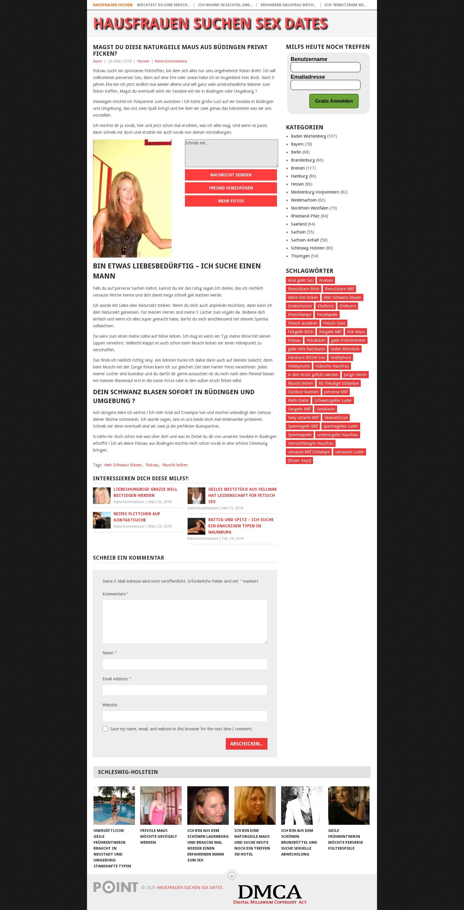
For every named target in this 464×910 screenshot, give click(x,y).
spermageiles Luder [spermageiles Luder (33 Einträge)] (340, 426)
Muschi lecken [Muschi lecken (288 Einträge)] (300, 383)
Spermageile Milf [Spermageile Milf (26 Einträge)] (303, 426)
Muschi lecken (175, 465)
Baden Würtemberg (308, 136)
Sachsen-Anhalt (305, 240)
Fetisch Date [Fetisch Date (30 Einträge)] (334, 323)
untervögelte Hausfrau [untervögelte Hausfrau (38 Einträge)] (337, 434)
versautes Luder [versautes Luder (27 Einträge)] (349, 452)
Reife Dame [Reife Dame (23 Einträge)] (298, 400)
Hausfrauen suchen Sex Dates (210, 23)
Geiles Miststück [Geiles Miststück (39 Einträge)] (345, 349)
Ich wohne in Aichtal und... (225, 5)
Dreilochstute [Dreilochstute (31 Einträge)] (300, 306)
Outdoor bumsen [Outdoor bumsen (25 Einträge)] (303, 391)
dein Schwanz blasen (123, 465)
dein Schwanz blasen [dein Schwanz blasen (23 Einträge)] (342, 297)
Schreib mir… (231, 153)
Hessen (143, 61)
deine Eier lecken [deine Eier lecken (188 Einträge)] (303, 297)
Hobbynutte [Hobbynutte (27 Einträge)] (299, 366)
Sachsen (298, 232)
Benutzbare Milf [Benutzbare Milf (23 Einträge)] (339, 288)
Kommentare (115, 594)
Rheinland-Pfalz (305, 216)
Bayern (297, 144)
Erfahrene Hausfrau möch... (288, 5)
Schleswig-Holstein (308, 248)
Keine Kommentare (171, 61)
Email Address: (116, 679)
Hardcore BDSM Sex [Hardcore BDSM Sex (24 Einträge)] (306, 357)
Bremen (298, 168)
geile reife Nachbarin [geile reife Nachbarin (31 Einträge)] (306, 349)
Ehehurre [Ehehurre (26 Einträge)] (347, 306)
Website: (110, 705)
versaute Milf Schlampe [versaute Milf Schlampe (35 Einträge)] (309, 452)
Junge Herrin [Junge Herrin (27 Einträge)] (355, 374)
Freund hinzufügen (231, 188)
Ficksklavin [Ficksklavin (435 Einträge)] (316, 340)
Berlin (296, 152)
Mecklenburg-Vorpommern (315, 192)
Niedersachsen (304, 200)
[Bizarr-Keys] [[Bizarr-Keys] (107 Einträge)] (299, 460)
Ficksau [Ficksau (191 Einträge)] (294, 340)
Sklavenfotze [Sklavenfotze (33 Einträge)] (336, 417)
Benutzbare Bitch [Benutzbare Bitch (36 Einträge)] (303, 288)
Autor (97, 61)
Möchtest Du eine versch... (163, 5)
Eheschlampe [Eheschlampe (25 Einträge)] (299, 314)
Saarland (299, 224)
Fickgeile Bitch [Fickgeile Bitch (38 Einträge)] (300, 331)
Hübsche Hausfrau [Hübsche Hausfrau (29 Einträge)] (332, 366)
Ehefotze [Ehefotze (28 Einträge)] (326, 306)
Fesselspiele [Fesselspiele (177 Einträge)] (327, 314)
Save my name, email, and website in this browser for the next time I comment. (181, 729)
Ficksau (152, 465)
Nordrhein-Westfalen (309, 208)
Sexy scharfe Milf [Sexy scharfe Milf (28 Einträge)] (303, 417)
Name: (109, 652)
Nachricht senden (231, 175)
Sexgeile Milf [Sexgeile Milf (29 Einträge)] (299, 409)
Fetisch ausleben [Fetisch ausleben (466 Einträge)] (303, 323)
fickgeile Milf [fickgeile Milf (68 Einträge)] (330, 331)
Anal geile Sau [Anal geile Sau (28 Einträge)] (300, 280)
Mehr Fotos (231, 201)
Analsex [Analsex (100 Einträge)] (326, 280)
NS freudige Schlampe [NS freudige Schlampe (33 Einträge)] (339, 383)
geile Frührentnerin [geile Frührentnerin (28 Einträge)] (348, 340)
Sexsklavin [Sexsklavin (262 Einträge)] (325, 409)
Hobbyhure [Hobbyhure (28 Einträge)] (341, 357)
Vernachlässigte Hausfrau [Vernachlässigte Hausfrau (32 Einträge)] (311, 443)
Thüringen (300, 256)
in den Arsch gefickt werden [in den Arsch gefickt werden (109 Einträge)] (313, 374)
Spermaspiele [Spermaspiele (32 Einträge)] (300, 434)
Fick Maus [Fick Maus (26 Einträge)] (356, 331)
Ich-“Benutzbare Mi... (345, 5)
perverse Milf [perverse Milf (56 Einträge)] (336, 391)
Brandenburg (303, 160)
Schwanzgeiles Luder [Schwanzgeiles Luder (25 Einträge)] (333, 400)
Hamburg (299, 176)
